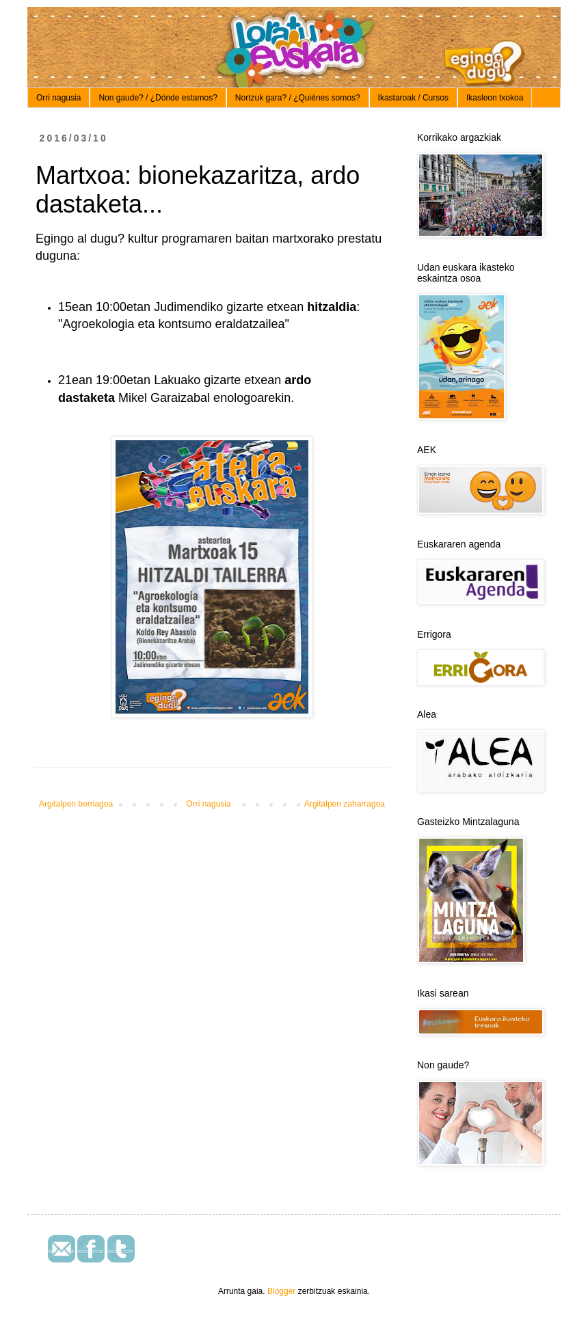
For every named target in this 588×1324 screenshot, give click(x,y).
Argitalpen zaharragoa (344, 804)
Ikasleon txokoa (494, 98)
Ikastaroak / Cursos (413, 98)
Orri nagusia (58, 98)
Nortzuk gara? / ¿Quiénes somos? (297, 98)
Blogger (281, 1291)
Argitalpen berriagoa (76, 804)
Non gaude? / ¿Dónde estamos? (157, 98)
